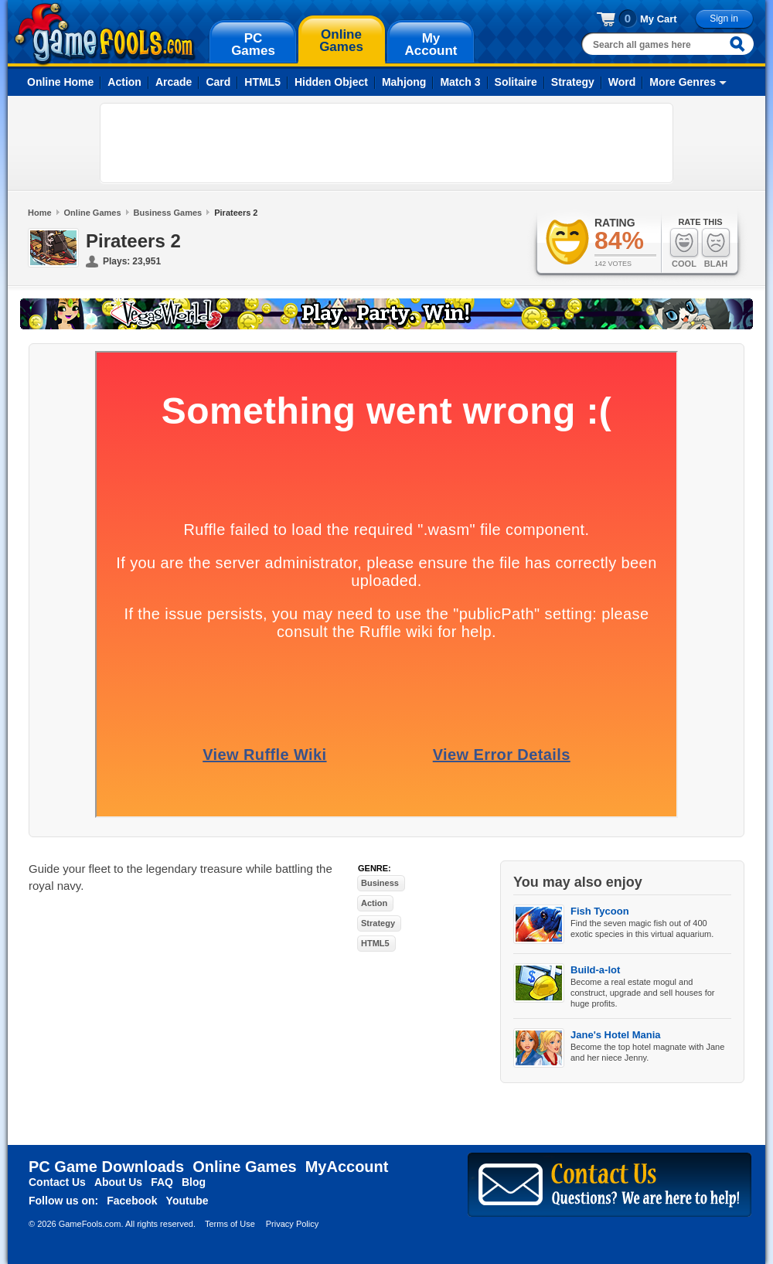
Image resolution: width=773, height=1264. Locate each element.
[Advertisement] (386, 143)
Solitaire (516, 82)
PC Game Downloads (106, 1166)
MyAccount (347, 1166)
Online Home (60, 82)
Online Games (92, 212)
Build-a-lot (595, 970)
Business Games (168, 212)
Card (218, 82)
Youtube (187, 1200)
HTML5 (262, 82)
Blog (194, 1182)
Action (124, 82)
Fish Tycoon (599, 911)
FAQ (162, 1182)
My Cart (658, 19)
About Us (118, 1182)
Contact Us (57, 1182)
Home (40, 212)
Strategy (572, 82)
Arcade (173, 82)
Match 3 (460, 82)
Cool (684, 247)
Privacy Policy (292, 1223)
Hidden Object (331, 82)
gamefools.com (104, 34)
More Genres (682, 82)
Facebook (132, 1200)
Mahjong (404, 82)
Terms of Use (230, 1223)
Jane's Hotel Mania (615, 1035)
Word (622, 82)
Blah (715, 247)
